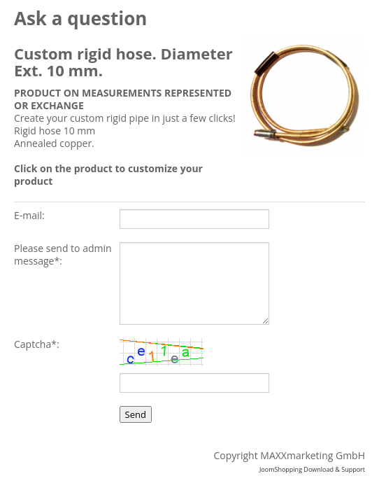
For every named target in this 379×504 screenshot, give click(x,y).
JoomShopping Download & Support (312, 469)
